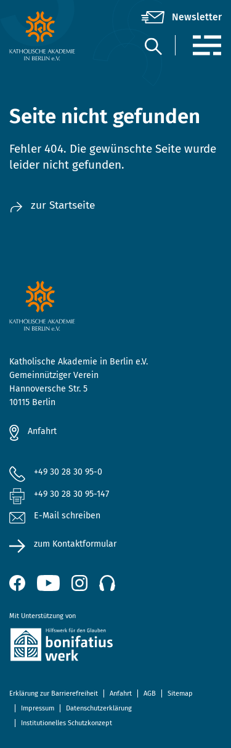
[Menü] (207, 45)
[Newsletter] (181, 17)
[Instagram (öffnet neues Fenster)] (79, 583)
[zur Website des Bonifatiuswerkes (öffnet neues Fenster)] (115, 647)
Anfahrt (42, 431)
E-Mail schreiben (54, 516)
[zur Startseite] (44, 35)
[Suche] (153, 46)
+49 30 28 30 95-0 (68, 472)
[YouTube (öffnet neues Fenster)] (48, 583)
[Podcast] (107, 583)
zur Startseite (52, 205)
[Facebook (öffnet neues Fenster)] (17, 583)
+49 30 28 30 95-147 (71, 494)
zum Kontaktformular (75, 544)
